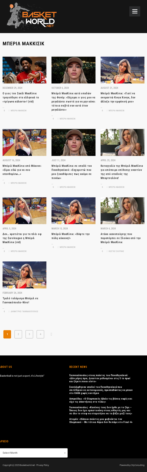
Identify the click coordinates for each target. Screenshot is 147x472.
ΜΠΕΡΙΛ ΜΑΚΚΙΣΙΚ (18, 110)
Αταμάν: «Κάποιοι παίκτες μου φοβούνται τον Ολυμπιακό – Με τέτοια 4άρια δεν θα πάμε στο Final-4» (101, 420)
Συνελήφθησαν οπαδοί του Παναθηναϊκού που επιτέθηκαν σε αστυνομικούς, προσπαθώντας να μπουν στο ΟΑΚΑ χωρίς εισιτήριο (101, 390)
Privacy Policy (42, 465)
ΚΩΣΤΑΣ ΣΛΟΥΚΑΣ (115, 251)
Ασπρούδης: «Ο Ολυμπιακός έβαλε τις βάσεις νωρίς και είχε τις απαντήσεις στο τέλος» (100, 400)
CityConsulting (137, 465)
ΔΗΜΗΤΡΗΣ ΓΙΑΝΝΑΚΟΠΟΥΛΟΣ (23, 311)
